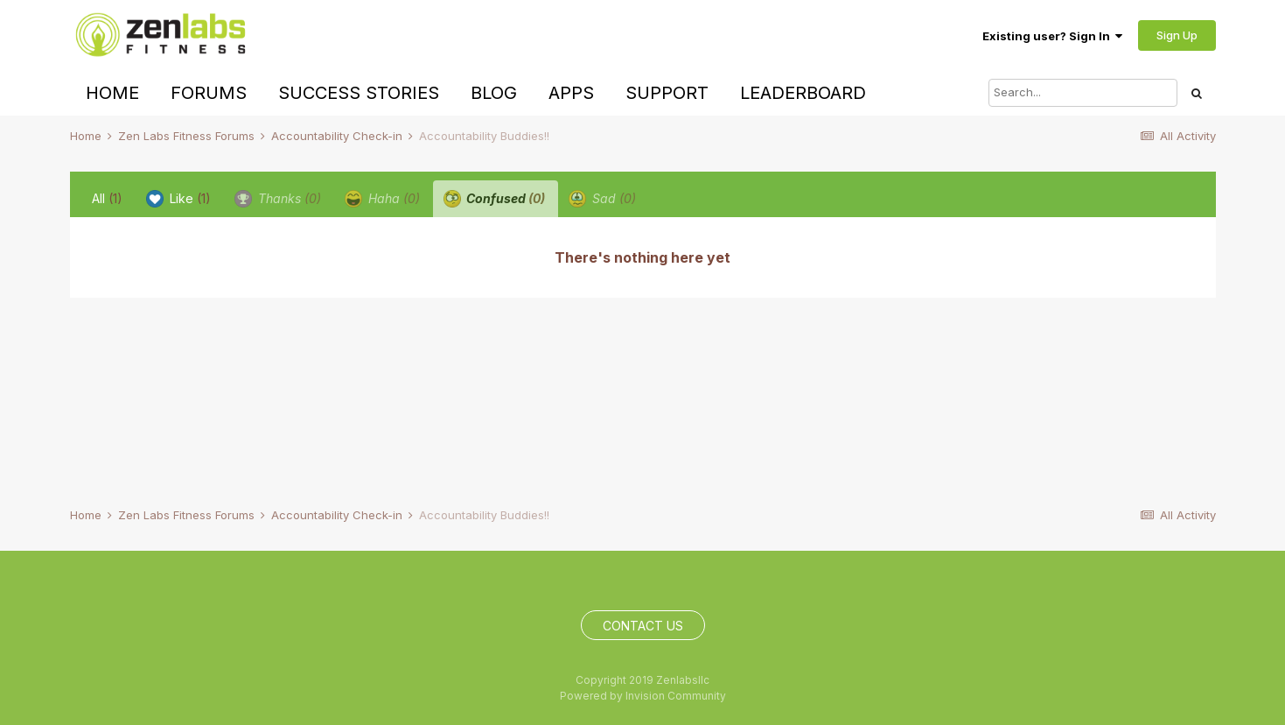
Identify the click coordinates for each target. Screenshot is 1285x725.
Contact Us (643, 625)
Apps (571, 92)
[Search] (1082, 93)
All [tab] (107, 198)
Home (112, 92)
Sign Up (1177, 35)
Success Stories (358, 92)
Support (667, 92)
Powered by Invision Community (643, 695)
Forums (209, 92)
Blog (494, 92)
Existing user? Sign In (1052, 36)
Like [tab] (178, 199)
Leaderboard (803, 92)
